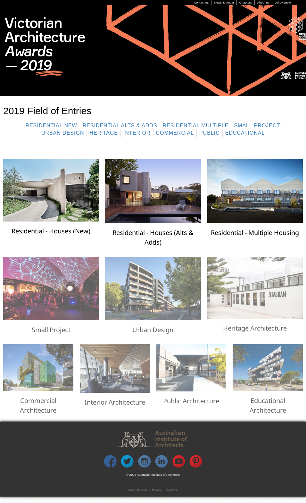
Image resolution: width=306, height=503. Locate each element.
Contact (171, 490)
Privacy (157, 490)
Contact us (201, 2)
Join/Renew (283, 2)
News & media (224, 2)
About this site (137, 490)
